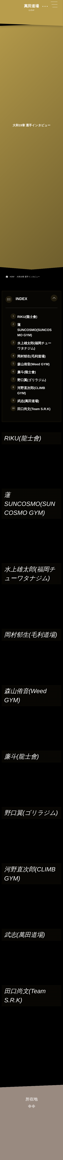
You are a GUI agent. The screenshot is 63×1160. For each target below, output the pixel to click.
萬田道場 (31, 6)
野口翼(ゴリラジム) (31, 380)
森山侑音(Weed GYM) (33, 364)
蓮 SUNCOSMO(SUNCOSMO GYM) (34, 330)
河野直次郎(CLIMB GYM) (31, 390)
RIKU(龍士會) (27, 317)
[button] (54, 299)
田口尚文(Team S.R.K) (33, 409)
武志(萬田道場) (28, 401)
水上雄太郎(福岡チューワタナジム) (34, 345)
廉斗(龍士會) (26, 372)
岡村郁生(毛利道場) (31, 356)
